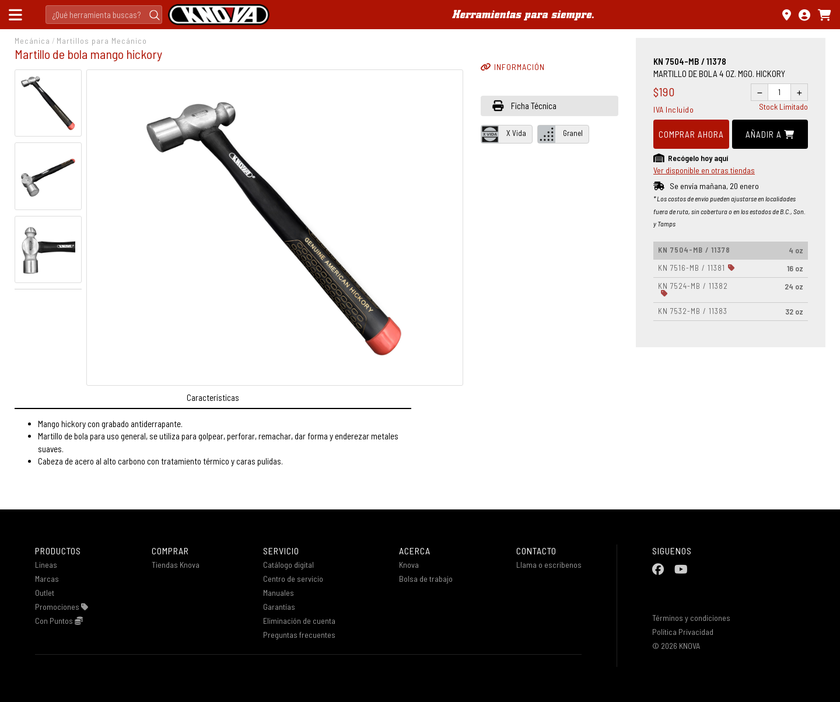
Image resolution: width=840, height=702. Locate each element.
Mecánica (32, 41)
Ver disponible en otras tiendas (704, 170)
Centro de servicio (293, 579)
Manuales (278, 593)
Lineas (46, 565)
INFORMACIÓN (513, 67)
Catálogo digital (288, 565)
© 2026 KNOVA (676, 646)
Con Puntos (59, 621)
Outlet (44, 593)
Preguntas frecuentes (299, 635)
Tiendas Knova (176, 565)
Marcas (47, 579)
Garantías (279, 607)
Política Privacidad (682, 632)
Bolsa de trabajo (426, 579)
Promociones (61, 607)
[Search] (104, 14)
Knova (409, 565)
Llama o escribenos (549, 565)
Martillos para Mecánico (102, 41)
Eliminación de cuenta (299, 621)
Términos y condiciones (691, 618)
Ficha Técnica (524, 105)
